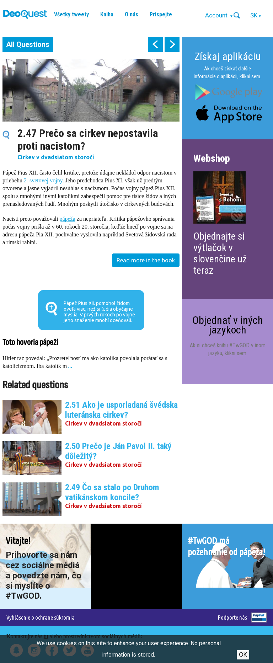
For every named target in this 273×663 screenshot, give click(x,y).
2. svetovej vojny (43, 180)
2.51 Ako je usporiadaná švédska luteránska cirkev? (121, 410)
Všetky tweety (71, 14)
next (172, 44)
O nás (131, 14)
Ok (243, 655)
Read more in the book (146, 260)
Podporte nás (232, 617)
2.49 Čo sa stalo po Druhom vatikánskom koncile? (112, 492)
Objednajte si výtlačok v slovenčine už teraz (220, 253)
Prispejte (161, 14)
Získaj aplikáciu (227, 56)
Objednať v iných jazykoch (227, 325)
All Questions (27, 44)
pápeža (67, 219)
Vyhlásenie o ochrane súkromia (40, 617)
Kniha (106, 14)
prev (155, 44)
